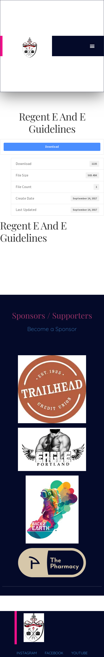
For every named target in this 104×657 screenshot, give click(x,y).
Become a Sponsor (52, 328)
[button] (92, 46)
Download (52, 147)
